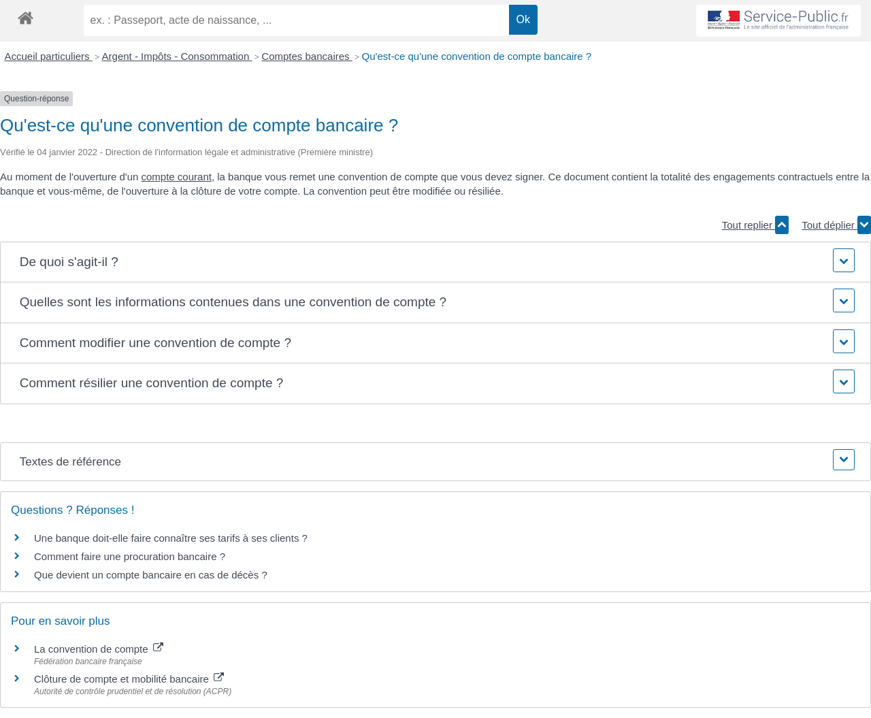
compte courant (177, 176)
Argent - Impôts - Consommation (177, 56)
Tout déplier (836, 225)
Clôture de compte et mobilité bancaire (129, 679)
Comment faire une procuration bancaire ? (129, 556)
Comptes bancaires (306, 56)
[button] (435, 262)
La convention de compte (98, 649)
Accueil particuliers (49, 56)
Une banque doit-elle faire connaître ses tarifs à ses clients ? (171, 538)
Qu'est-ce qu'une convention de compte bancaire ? (477, 56)
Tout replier (755, 225)
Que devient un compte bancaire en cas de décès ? (150, 575)
